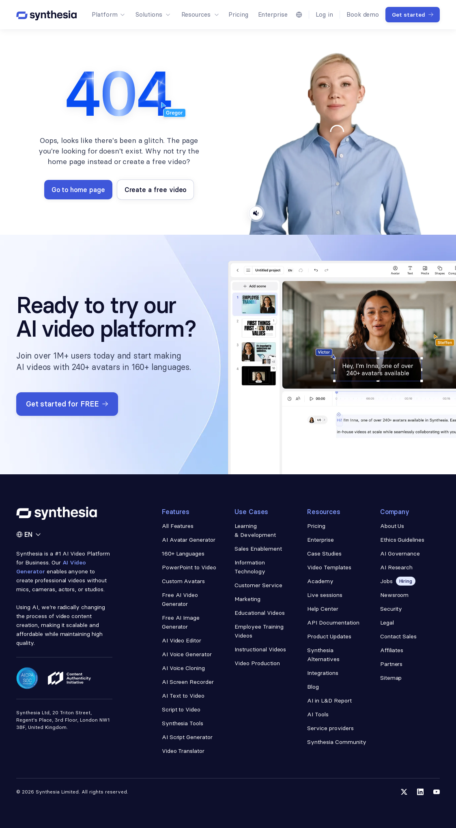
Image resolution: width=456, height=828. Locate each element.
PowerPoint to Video (189, 567)
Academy (320, 581)
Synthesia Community (336, 742)
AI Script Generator (187, 737)
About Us (392, 526)
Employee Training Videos (259, 631)
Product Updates (329, 636)
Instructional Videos (260, 649)
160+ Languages (183, 553)
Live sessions (324, 595)
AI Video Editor (182, 640)
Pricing (238, 14)
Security (391, 608)
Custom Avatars (183, 581)
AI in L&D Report (329, 700)
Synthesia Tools (183, 723)
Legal (387, 622)
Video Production (257, 663)
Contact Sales (398, 636)
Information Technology (249, 567)
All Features (178, 526)
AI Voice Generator (187, 654)
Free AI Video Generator (180, 599)
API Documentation (333, 622)
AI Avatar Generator (188, 539)
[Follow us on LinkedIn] (420, 792)
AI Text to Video (183, 695)
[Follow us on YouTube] (436, 792)
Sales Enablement (258, 548)
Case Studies (324, 553)
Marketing (247, 599)
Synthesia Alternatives (323, 654)
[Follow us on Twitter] (404, 792)
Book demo (362, 14)
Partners (391, 664)
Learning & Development (255, 530)
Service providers (330, 728)
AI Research (396, 567)
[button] (108, 14)
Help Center (322, 608)
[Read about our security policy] (27, 678)
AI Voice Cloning (183, 668)
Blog (313, 686)
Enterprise (273, 14)
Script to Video (181, 709)
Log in (324, 14)
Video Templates (329, 567)
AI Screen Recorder (188, 681)
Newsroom (394, 595)
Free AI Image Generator (181, 622)
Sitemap (391, 677)
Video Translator (183, 750)
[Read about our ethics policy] (69, 678)
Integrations (322, 673)
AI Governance (400, 553)
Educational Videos (259, 612)
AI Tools (318, 714)
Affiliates (392, 650)
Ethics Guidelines (402, 539)
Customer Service (258, 585)
